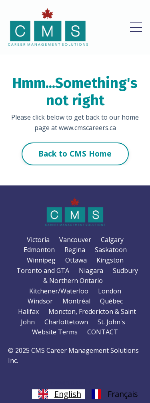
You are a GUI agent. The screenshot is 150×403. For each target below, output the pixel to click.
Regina (74, 249)
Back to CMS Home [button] (75, 153)
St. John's (111, 322)
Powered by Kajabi (75, 382)
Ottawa (76, 260)
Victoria (38, 239)
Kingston (110, 260)
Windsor (40, 301)
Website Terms (55, 332)
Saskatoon (111, 249)
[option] (113, 394)
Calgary (112, 239)
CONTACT (102, 332)
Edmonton (39, 249)
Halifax (28, 311)
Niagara (91, 270)
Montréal (76, 301)
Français (113, 394)
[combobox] (58, 394)
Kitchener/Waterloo (58, 291)
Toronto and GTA (42, 270)
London (109, 291)
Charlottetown (66, 322)
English (58, 394)
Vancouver (75, 239)
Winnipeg (41, 260)
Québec (111, 301)
